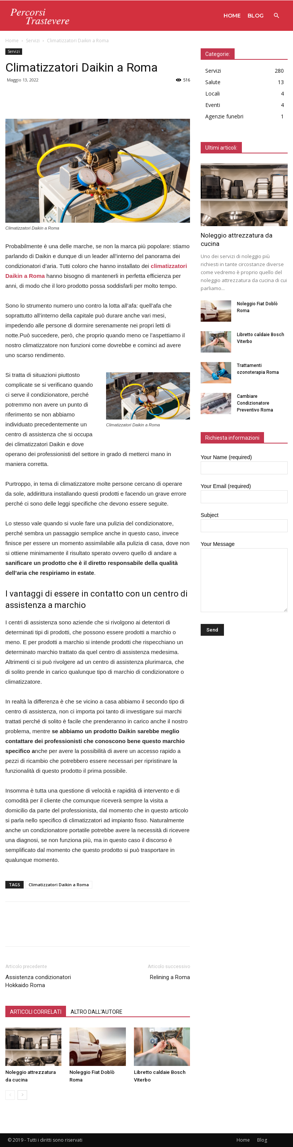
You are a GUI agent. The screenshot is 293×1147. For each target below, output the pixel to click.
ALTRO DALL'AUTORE (96, 1012)
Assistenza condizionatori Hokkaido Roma (38, 981)
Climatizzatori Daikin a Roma (59, 884)
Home (232, 15)
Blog (256, 15)
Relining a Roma (170, 977)
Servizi (33, 40)
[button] (276, 15)
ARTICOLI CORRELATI (35, 1012)
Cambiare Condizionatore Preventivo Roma (255, 403)
